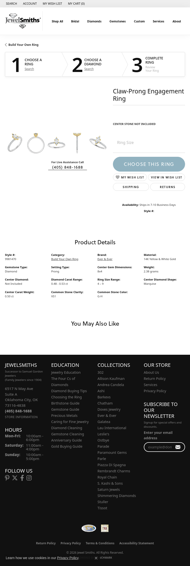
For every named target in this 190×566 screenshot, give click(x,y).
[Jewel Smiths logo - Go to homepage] (22, 21)
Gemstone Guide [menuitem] (65, 409)
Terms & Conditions (100, 543)
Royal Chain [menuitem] (107, 477)
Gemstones (117, 21)
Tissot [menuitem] (102, 508)
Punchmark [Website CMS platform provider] (104, 557)
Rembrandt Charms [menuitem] (114, 471)
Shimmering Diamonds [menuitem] (117, 495)
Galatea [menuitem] (104, 421)
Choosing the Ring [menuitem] (66, 397)
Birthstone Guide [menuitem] (65, 403)
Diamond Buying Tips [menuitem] (69, 391)
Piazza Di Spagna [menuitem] (112, 464)
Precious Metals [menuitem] (64, 415)
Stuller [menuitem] (103, 501)
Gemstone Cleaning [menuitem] (67, 434)
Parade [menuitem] (103, 446)
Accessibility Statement (136, 543)
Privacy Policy (155, 391)
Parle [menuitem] (102, 458)
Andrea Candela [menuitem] (111, 384)
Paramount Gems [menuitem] (112, 452)
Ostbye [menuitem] (103, 440)
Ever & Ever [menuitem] (107, 415)
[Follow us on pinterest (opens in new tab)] (7, 478)
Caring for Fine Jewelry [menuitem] (70, 421)
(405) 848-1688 (67, 167)
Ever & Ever (105, 259)
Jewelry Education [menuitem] (66, 372)
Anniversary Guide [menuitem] (66, 440)
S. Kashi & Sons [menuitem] (110, 483)
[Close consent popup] (96, 558)
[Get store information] (21, 417)
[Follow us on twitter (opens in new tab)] (15, 478)
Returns (167, 187)
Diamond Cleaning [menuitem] (66, 427)
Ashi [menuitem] (101, 391)
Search (29, 69)
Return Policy (155, 378)
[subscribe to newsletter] (178, 447)
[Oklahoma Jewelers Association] (104, 528)
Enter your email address (158, 435)
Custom (139, 21)
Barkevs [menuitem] (104, 397)
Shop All (57, 21)
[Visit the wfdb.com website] (89, 528)
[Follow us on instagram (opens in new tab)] (29, 478)
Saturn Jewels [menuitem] (109, 489)
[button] (11, 3)
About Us (151, 372)
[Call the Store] (18, 410)
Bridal (75, 21)
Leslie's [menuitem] (103, 434)
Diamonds (94, 21)
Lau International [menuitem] (112, 427)
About (176, 21)
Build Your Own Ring (23, 45)
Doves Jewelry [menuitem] (109, 409)
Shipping (131, 187)
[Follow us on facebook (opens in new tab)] (22, 478)
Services (158, 21)
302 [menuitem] (101, 372)
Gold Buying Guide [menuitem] (66, 446)
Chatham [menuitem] (105, 403)
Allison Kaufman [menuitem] (111, 378)
